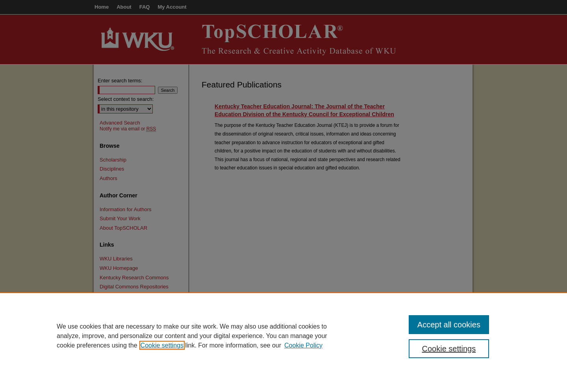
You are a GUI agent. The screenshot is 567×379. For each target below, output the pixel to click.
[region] (283, 335)
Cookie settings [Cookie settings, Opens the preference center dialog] (449, 348)
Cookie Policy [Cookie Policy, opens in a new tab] (303, 345)
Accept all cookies (448, 324)
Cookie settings (162, 345)
